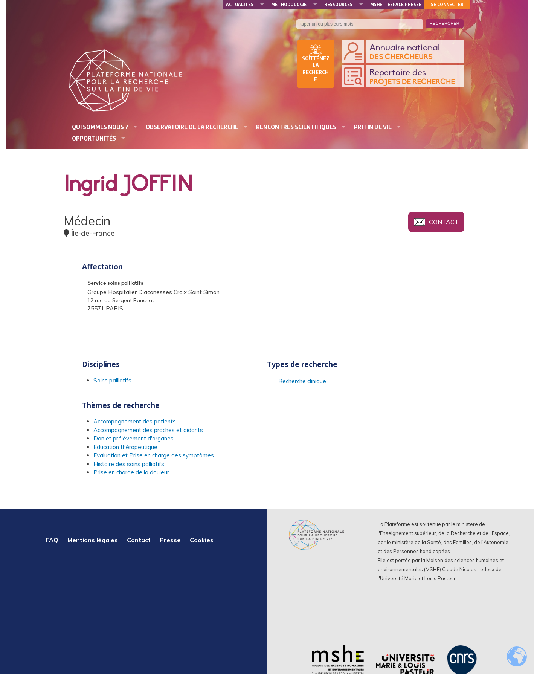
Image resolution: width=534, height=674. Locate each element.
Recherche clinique (302, 381)
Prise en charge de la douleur (131, 472)
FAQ (52, 540)
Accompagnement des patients (134, 421)
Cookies (202, 540)
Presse (170, 540)
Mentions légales (92, 540)
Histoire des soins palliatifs (128, 464)
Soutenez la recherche (316, 69)
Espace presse (404, 4)
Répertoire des (414, 77)
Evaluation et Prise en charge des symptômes (153, 455)
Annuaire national (414, 52)
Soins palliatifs (112, 380)
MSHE (376, 4)
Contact (444, 222)
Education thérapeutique (125, 447)
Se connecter (447, 4)
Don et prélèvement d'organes (133, 438)
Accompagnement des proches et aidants (148, 430)
